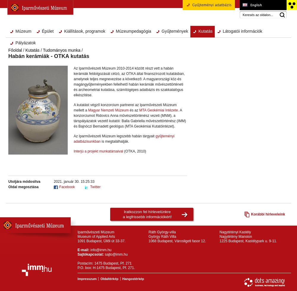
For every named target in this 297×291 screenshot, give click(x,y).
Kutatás (205, 31)
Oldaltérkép (109, 279)
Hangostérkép (133, 279)
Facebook (67, 187)
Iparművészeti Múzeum (40, 7)
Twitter (95, 187)
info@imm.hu (100, 250)
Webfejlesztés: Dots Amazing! (264, 282)
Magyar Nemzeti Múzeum (108, 110)
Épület (48, 31)
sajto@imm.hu (116, 254)
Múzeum (23, 31)
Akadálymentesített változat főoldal (291, 5)
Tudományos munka (61, 50)
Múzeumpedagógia (133, 31)
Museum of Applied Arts (263, 5)
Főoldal (15, 50)
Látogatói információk (242, 31)
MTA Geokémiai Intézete (158, 110)
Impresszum (87, 279)
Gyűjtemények (175, 31)
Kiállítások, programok (84, 31)
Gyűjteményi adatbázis (209, 7)
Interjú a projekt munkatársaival (98, 151)
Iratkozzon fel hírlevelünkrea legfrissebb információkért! (147, 214)
